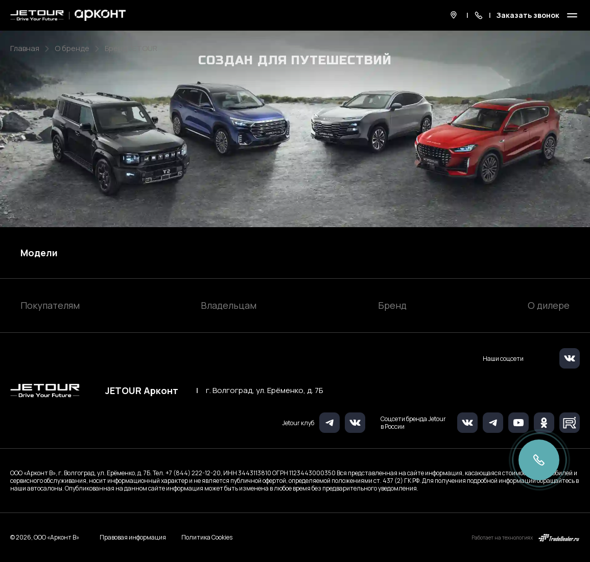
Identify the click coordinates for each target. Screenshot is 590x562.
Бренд (392, 305)
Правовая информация (133, 537)
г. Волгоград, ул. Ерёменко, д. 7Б (264, 390)
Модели (39, 253)
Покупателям (50, 305)
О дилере (549, 305)
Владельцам (228, 305)
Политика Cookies (206, 537)
